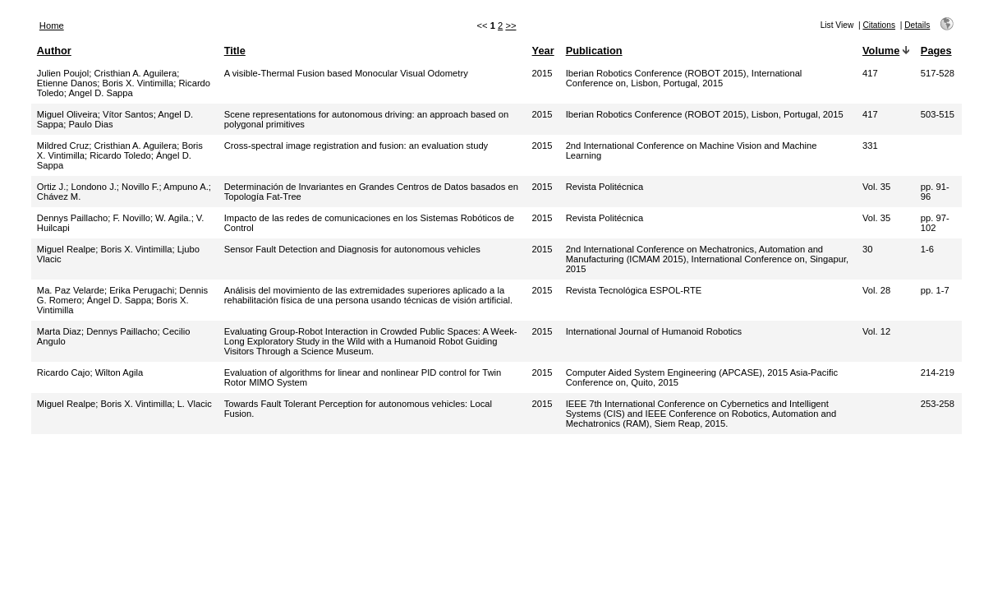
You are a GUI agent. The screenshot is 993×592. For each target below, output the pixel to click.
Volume (880, 50)
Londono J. (93, 187)
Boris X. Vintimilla (137, 83)
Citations (878, 25)
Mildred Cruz (63, 145)
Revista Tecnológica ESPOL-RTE (634, 290)
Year (543, 50)
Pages (936, 50)
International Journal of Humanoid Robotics (654, 331)
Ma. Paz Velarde (70, 290)
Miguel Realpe (66, 249)
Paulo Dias (90, 124)
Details (917, 25)
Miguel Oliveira (67, 114)
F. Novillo (131, 218)
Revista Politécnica (605, 187)
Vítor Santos (128, 114)
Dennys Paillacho (72, 218)
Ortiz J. (51, 187)
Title (235, 50)
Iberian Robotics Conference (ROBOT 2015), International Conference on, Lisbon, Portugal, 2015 (684, 78)
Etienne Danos (67, 83)
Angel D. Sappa (100, 93)
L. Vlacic (194, 404)
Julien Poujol (63, 73)
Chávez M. (58, 196)
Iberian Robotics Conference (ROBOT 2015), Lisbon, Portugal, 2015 (705, 114)
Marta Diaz (59, 331)
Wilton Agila (119, 372)
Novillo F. (140, 187)
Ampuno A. (186, 187)
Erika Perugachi (141, 290)
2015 (542, 73)
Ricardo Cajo (63, 372)
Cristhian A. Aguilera (135, 73)
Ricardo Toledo (120, 155)
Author (54, 50)
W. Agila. (173, 218)
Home (51, 25)
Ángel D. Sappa (119, 300)
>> (510, 25)
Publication (594, 50)
